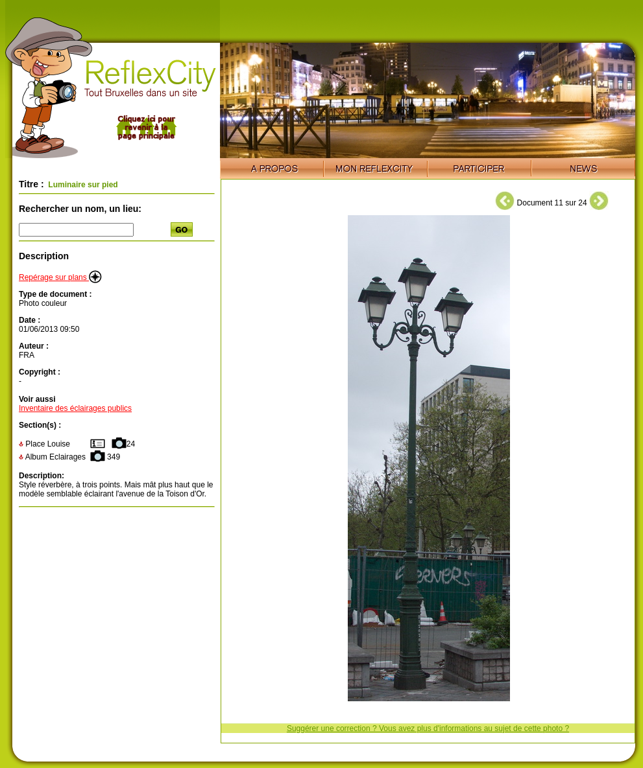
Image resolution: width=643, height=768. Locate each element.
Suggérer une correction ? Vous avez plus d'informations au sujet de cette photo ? (428, 728)
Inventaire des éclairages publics (75, 408)
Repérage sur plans (60, 277)
